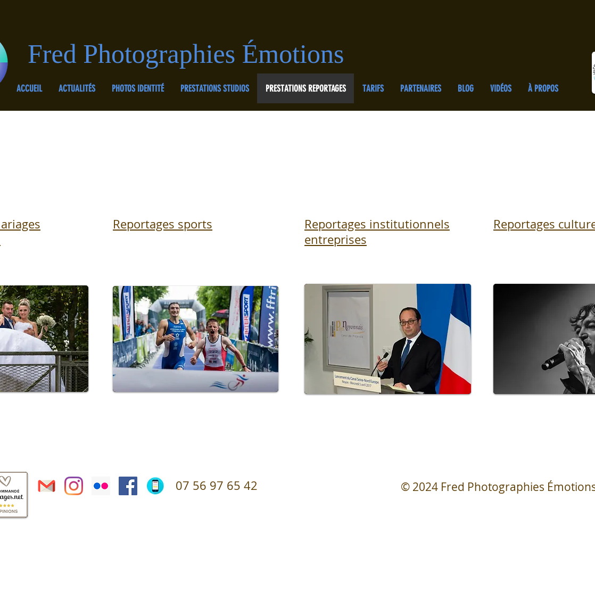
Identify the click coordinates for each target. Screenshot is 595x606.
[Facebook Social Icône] (128, 486)
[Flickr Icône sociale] (101, 486)
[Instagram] (73, 486)
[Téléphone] (155, 486)
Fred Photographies (135, 54)
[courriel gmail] (46, 486)
